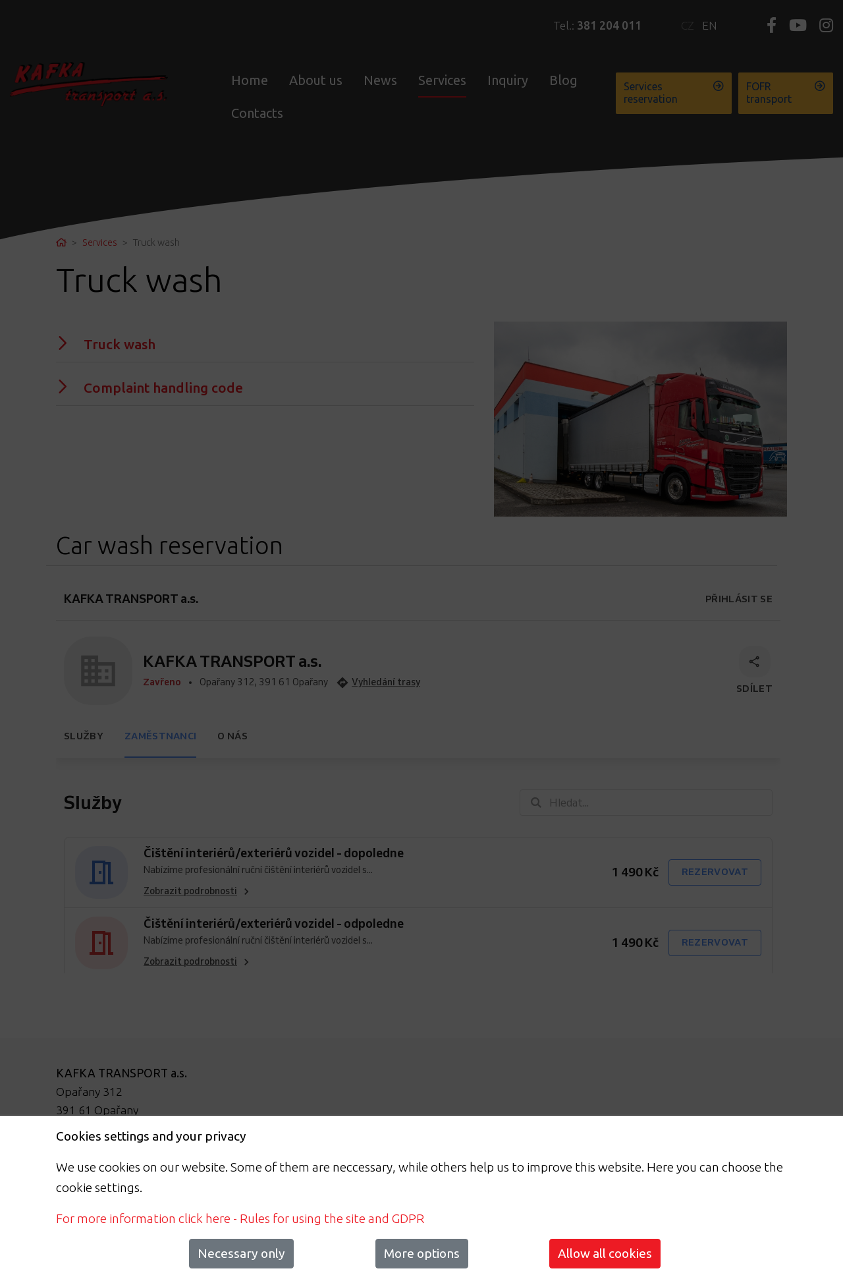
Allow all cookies (605, 1253)
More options (422, 1253)
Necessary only (241, 1253)
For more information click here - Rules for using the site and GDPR (240, 1218)
